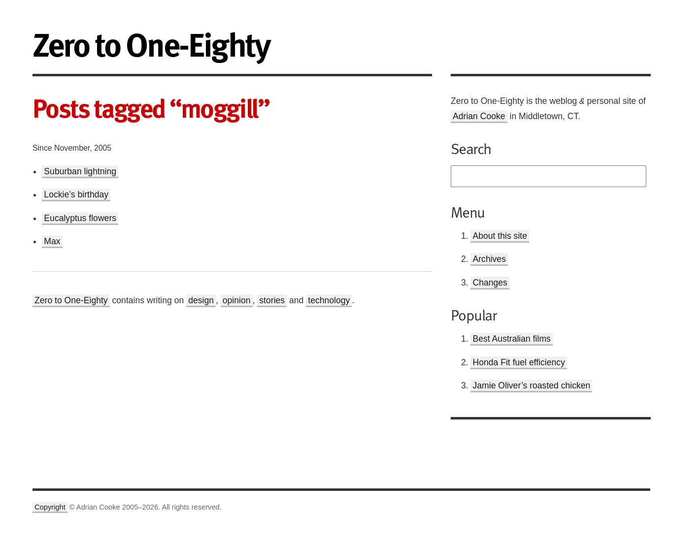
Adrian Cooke (479, 116)
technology (329, 300)
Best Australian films (511, 339)
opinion (237, 300)
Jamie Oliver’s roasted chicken (531, 385)
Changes (489, 283)
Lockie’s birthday (76, 194)
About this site (499, 236)
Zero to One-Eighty (71, 300)
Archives (488, 259)
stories (272, 300)
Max (52, 241)
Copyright (50, 507)
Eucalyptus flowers (80, 218)
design (201, 300)
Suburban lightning (80, 171)
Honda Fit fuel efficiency (518, 362)
